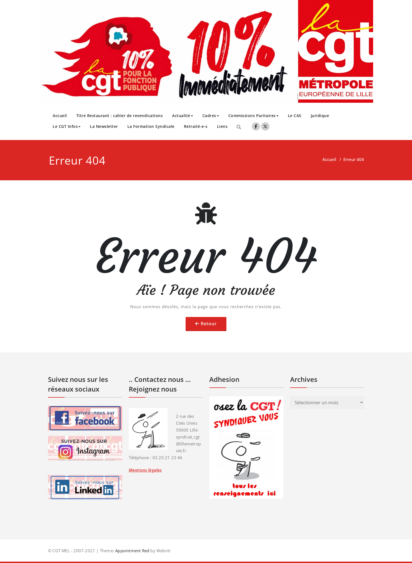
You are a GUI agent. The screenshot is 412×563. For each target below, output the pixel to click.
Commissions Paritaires (253, 115)
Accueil (60, 115)
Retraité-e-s (196, 126)
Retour (209, 324)
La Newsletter (104, 126)
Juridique (320, 115)
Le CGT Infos (67, 126)
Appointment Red (131, 550)
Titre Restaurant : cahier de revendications (119, 115)
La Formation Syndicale (151, 126)
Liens (222, 126)
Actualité (182, 115)
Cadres (210, 115)
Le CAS (294, 115)
